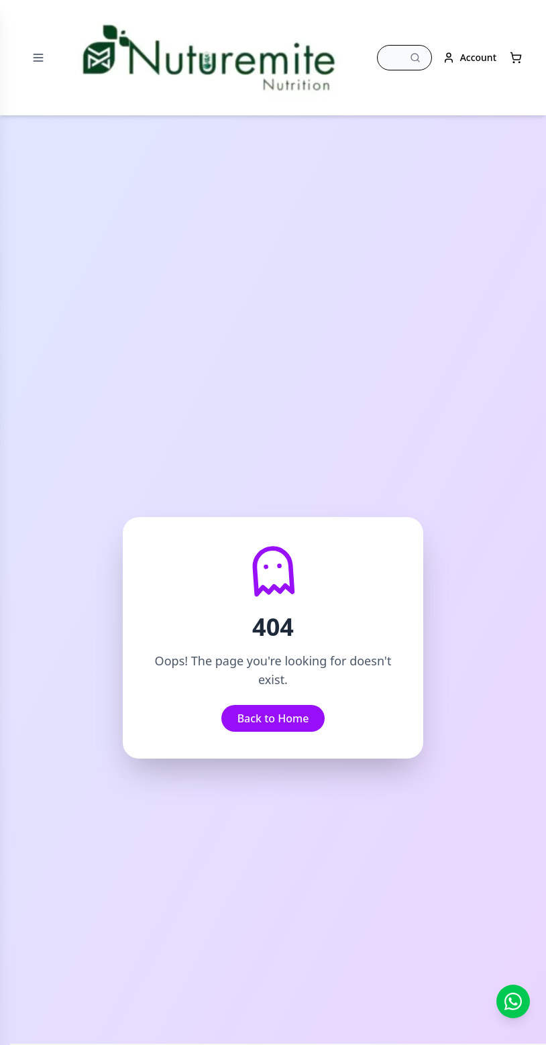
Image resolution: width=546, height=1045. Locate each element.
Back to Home (273, 718)
